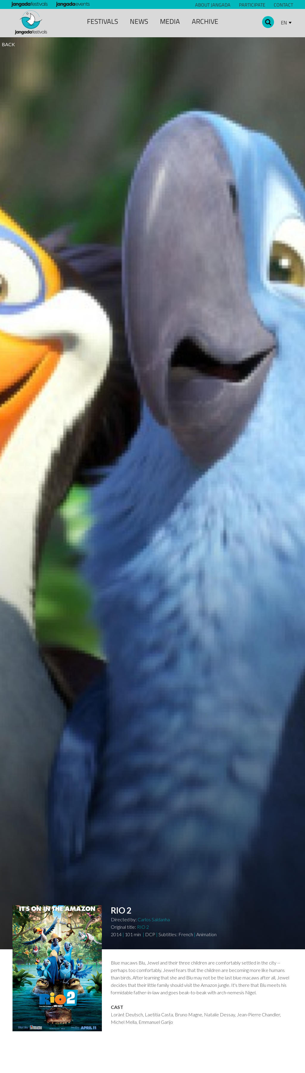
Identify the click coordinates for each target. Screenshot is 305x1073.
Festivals (102, 21)
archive (205, 21)
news (139, 21)
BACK (8, 44)
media (170, 21)
